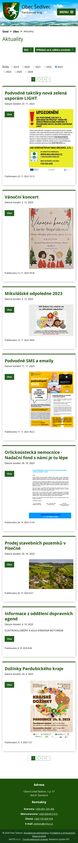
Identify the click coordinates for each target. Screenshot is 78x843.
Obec (16, 31)
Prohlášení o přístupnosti (62, 832)
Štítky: (5, 66)
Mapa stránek (39, 836)
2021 (38, 66)
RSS (28, 49)
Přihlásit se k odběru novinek (55, 49)
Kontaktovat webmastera (36, 832)
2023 (60, 66)
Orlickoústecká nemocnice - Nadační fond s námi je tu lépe (36, 454)
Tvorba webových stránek (35, 839)
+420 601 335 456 (44, 808)
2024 (8, 71)
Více (9, 114)
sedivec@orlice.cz (43, 823)
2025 (19, 71)
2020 (27, 66)
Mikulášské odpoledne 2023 (33, 293)
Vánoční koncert (22, 197)
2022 (49, 66)
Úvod (5, 31)
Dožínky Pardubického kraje (34, 668)
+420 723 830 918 (43, 818)
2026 (30, 71)
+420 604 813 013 (48, 813)
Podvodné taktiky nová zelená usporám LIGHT (36, 95)
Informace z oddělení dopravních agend (39, 616)
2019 (16, 66)
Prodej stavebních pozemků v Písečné (35, 545)
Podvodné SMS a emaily (29, 360)
